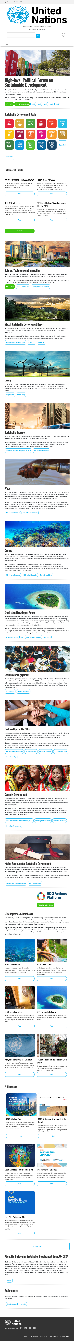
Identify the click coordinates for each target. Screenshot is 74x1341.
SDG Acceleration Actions (60, 751)
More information (10, 691)
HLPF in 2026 (9, 104)
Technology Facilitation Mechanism (40, 286)
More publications (37, 1246)
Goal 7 (39, 104)
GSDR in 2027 (31, 342)
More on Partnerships (11, 757)
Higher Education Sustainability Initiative (16, 883)
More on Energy (21, 395)
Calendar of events (11, 1304)
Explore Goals (62, 145)
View (19, 194)
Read (21, 1136)
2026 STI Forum (10, 286)
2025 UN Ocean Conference (13, 575)
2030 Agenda (9, 156)
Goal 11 (51, 104)
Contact (26, 1336)
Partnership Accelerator (45, 751)
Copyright (34, 1336)
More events (19, 231)
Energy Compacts (10, 395)
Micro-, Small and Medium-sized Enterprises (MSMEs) (19, 821)
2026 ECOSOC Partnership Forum (14, 751)
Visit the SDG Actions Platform (45, 905)
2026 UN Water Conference (13, 513)
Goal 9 (45, 104)
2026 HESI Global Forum (35, 883)
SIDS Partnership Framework (33, 637)
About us (9, 1280)
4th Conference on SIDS (12, 637)
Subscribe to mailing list (23, 691)
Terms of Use (66, 1336)
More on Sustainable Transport (41, 451)
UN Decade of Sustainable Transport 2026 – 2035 (18, 451)
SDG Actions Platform (31, 751)
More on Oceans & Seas (46, 575)
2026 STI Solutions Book (23, 286)
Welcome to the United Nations (14, 2)
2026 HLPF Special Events (22, 104)
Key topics (23, 1304)
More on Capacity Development (13, 826)
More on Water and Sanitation (30, 513)
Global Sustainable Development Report (15, 342)
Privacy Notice (54, 1336)
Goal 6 (33, 104)
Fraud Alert (44, 1336)
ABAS (22, 637)
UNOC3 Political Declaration (30, 575)
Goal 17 (58, 104)
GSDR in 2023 (41, 342)
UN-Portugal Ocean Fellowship (42, 821)
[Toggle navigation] (67, 2)
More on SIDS (47, 637)
